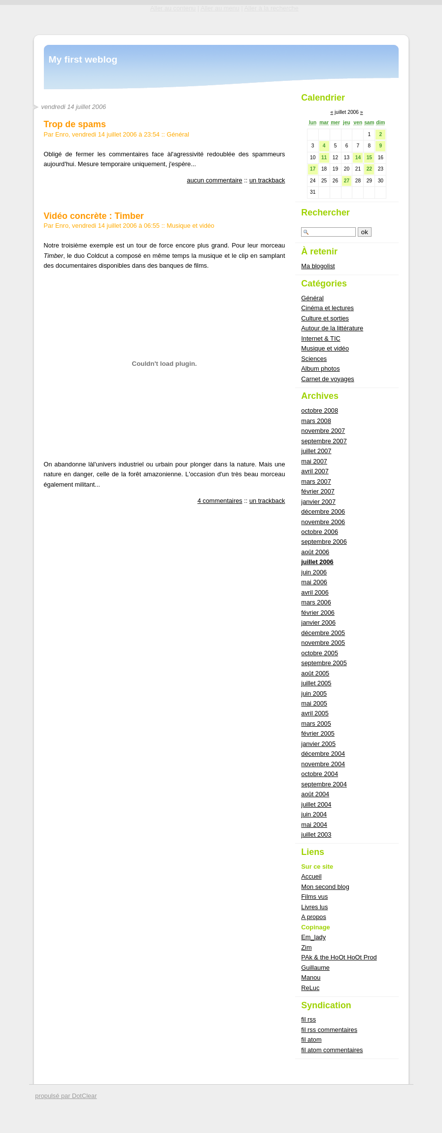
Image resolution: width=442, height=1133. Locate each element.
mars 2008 (316, 421)
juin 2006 (314, 572)
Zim (306, 947)
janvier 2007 (318, 501)
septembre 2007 (323, 441)
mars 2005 (316, 723)
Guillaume (315, 967)
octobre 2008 (319, 410)
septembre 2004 (323, 784)
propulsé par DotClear (66, 1095)
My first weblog (83, 59)
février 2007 (318, 491)
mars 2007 (316, 481)
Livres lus (314, 907)
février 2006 (318, 612)
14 (358, 157)
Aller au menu (220, 8)
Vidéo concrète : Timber (94, 216)
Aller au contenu (173, 8)
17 (312, 169)
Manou (310, 977)
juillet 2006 (317, 562)
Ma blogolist (318, 266)
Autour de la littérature (332, 328)
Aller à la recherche (271, 8)
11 (324, 157)
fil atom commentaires (332, 1050)
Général (178, 134)
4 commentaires (220, 500)
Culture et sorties (325, 318)
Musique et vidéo (190, 225)
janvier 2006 (318, 622)
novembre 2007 (323, 430)
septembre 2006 (323, 541)
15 (369, 157)
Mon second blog (325, 886)
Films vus (314, 896)
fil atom (311, 1039)
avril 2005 (315, 713)
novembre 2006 (323, 522)
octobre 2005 (319, 653)
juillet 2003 (316, 834)
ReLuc (310, 987)
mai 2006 (314, 582)
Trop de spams (75, 124)
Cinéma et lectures (327, 308)
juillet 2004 (316, 804)
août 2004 (315, 794)
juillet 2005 (316, 683)
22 (369, 169)
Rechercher (325, 212)
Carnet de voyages (327, 379)
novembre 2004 (323, 764)
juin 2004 (314, 814)
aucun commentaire (214, 180)
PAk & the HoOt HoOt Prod (338, 957)
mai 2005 (314, 703)
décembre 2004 (323, 753)
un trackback (267, 180)
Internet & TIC (320, 338)
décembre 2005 (323, 633)
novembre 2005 (323, 642)
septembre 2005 (323, 663)
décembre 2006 (323, 511)
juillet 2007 (316, 451)
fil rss (308, 1019)
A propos (313, 917)
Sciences (314, 358)
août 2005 (315, 673)
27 (346, 180)
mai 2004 (314, 824)
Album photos (320, 368)
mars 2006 (316, 602)
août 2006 (315, 552)
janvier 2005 (318, 743)
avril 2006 (315, 592)
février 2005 (318, 733)
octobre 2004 (319, 774)
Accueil (311, 876)
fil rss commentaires (329, 1029)
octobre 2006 (319, 531)
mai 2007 (314, 461)
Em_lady (313, 937)
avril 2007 (315, 471)
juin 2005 (314, 693)
